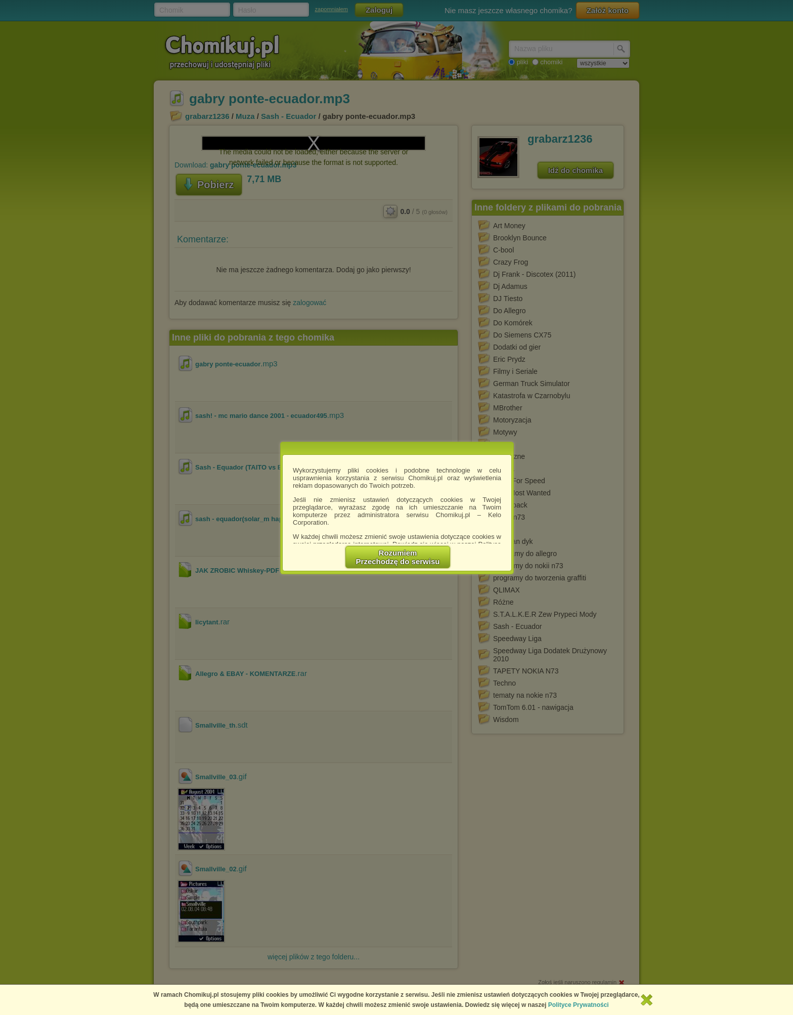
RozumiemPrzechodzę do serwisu (398, 557)
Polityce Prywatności (578, 1004)
